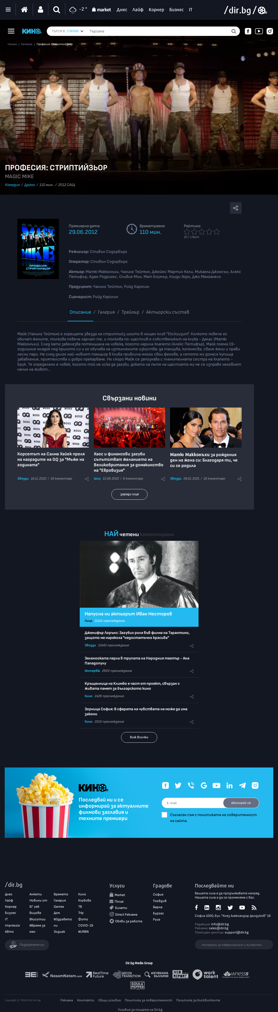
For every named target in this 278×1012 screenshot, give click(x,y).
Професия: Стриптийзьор (55, 44)
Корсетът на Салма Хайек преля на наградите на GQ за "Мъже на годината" (51, 459)
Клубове (84, 901)
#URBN (83, 932)
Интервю (92, 671)
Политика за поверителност (148, 1000)
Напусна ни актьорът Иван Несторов (128, 614)
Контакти (85, 1000)
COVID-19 (85, 925)
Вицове (35, 913)
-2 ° (77, 9)
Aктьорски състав (167, 312)
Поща (119, 901)
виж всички (139, 737)
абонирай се (240, 803)
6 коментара (133, 478)
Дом (57, 913)
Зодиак (59, 932)
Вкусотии (37, 919)
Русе (156, 920)
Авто (9, 932)
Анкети (35, 894)
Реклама (66, 1000)
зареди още (129, 494)
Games (59, 907)
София (158, 895)
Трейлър (130, 312)
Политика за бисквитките (198, 1000)
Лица (88, 621)
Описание (80, 312)
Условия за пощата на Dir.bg (140, 1010)
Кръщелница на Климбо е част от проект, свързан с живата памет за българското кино (132, 686)
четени (129, 534)
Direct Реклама (126, 915)
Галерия (106, 312)
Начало (12, 44)
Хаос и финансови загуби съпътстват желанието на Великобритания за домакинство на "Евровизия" (128, 462)
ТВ (80, 907)
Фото (83, 919)
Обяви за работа (128, 921)
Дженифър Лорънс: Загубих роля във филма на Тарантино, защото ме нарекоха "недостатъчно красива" (137, 635)
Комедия (12, 185)
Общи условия (109, 1000)
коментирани (157, 534)
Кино (89, 696)
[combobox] (75, 31)
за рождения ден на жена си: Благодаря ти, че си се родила (204, 460)
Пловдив (160, 901)
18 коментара (61, 478)
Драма (29, 185)
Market (120, 895)
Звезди (23, 478)
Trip (81, 913)
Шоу (97, 478)
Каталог (26, 44)
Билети (121, 908)
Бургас (158, 913)
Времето (61, 894)
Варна (157, 907)
